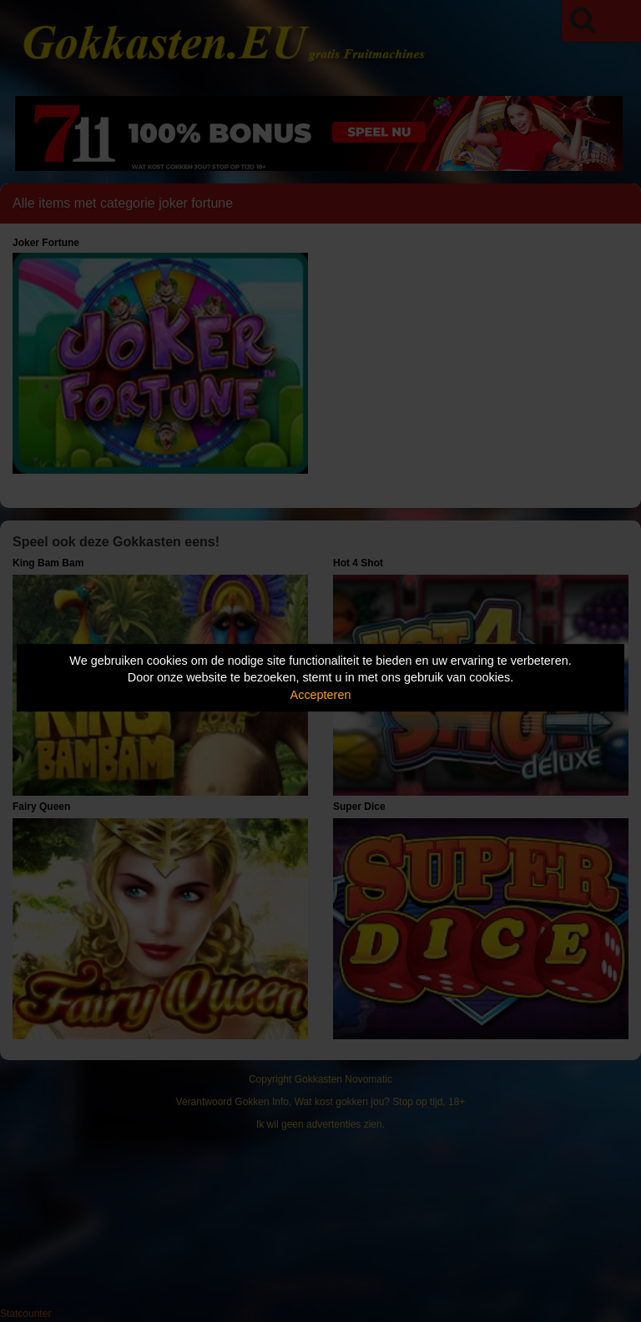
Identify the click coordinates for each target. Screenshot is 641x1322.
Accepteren (320, 694)
